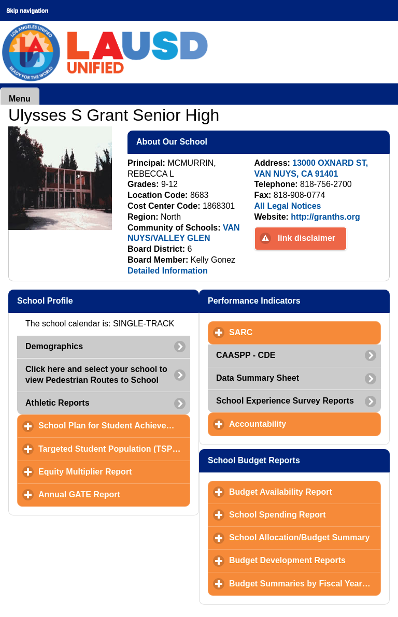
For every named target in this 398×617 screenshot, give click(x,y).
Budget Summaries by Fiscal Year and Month (305, 583)
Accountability (305, 423)
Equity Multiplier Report (114, 471)
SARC (289, 332)
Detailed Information (167, 270)
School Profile (95, 300)
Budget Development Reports (305, 560)
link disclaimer (306, 238)
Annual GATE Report (114, 494)
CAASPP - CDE (245, 355)
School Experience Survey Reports (285, 400)
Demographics (54, 346)
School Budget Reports (299, 460)
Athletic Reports (57, 402)
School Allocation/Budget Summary (305, 537)
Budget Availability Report (305, 491)
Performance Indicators (299, 300)
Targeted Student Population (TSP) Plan (114, 448)
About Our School (222, 141)
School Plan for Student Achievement (114, 425)
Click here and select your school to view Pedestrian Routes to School (96, 374)
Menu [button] (20, 98)
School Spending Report (305, 514)
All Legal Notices (287, 206)
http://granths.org (325, 216)
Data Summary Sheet (257, 378)
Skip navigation (27, 10)
